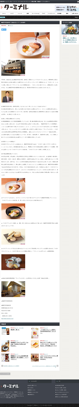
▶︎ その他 (21, 327)
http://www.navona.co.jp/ (7, 318)
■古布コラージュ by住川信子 (61, 394)
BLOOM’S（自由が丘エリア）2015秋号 (11, 365)
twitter (78, 2)
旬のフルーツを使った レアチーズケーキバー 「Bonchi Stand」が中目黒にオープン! (48, 344)
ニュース (20, 13)
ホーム (4, 13)
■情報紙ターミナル (31, 389)
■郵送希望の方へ (31, 394)
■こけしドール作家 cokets (60, 389)
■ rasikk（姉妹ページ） (32, 385)
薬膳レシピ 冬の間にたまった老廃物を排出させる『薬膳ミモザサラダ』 (70, 40)
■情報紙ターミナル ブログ (33, 392)
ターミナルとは (35, 13)
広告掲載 (59, 13)
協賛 (28, 13)
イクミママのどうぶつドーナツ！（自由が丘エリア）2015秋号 (44, 366)
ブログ (43, 13)
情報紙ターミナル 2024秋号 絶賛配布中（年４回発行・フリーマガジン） (19, 357)
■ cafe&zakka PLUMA (59, 385)
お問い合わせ (75, 13)
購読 (67, 13)
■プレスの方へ (31, 387)
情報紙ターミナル (38, 405)
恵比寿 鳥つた (15, 329)
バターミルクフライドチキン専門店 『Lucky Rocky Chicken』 (49, 357)
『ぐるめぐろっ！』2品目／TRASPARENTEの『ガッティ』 (48, 331)
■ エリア (11, 25)
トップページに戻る (5, 373)
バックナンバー (51, 13)
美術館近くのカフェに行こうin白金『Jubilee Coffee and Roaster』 (19, 344)
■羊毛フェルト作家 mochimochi (61, 396)
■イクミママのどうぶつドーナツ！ (62, 392)
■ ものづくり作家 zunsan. (60, 387)
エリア (11, 13)
